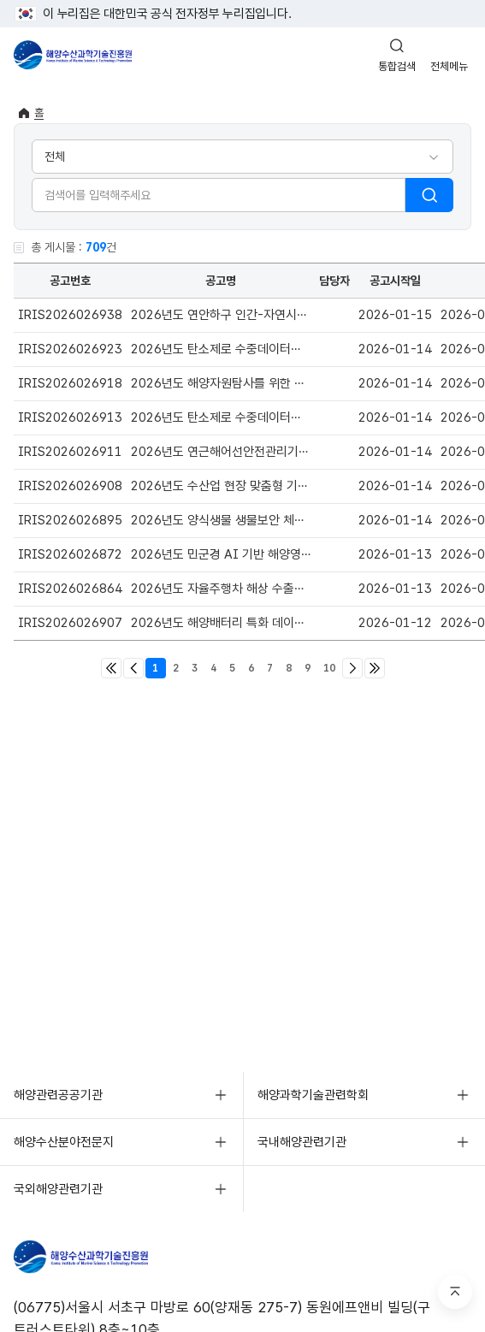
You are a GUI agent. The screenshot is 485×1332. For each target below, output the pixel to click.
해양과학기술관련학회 (313, 1095)
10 (329, 668)
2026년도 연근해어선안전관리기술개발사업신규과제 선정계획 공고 (301, 451)
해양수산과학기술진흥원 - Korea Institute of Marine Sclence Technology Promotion (73, 55)
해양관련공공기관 (58, 1095)
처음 (111, 668)
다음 (352, 668)
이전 (133, 668)
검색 (429, 195)
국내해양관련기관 (301, 1142)
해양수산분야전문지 (64, 1142)
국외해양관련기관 (58, 1189)
